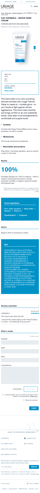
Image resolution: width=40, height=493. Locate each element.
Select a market (33, 483)
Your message (6, 365)
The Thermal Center (6, 443)
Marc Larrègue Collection (9, 454)
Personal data (23, 488)
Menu (36, 6)
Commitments (5, 438)
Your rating (17, 389)
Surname (4, 339)
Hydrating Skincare (17, 13)
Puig (37, 488)
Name (3, 348)
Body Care (8, 13)
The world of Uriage (11, 1)
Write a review (9, 90)
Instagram (28, 443)
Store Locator (31, 1)
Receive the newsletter (30, 400)
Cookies (31, 488)
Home (2, 13)
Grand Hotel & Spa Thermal (9, 449)
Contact (4, 488)
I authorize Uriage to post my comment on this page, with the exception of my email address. (20, 395)
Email (3, 356)
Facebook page (30, 438)
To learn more (33, 396)
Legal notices (13, 488)
